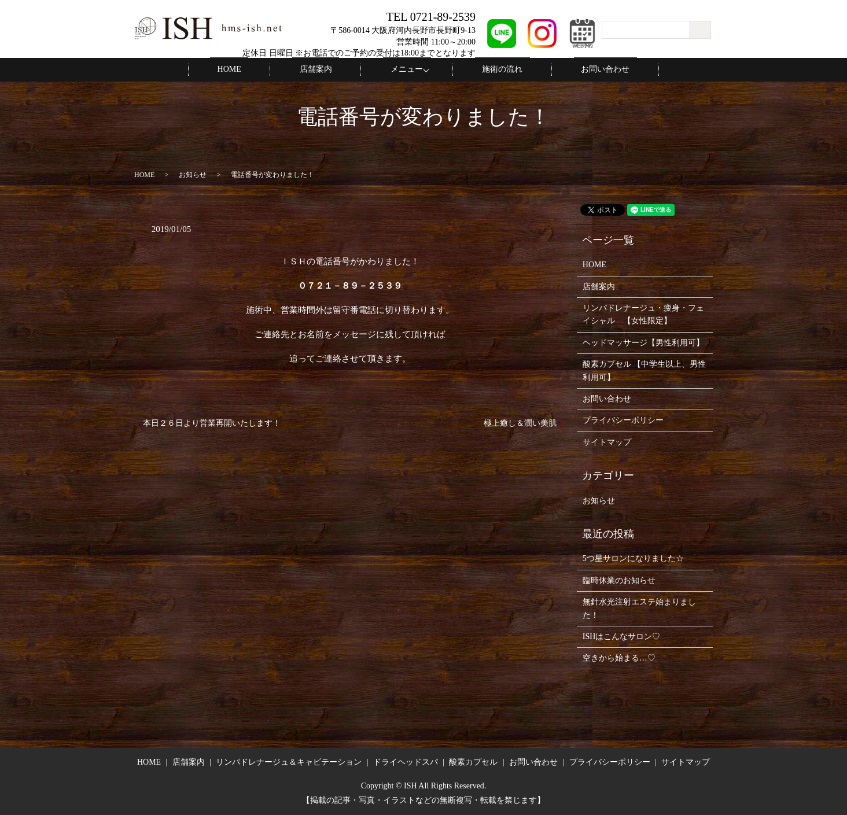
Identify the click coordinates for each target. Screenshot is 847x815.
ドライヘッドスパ (405, 761)
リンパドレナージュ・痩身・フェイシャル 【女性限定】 (643, 313)
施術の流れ (492, 69)
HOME (254, 69)
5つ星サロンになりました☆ (633, 558)
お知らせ (193, 174)
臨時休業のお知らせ (619, 580)
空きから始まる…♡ (619, 657)
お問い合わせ (580, 69)
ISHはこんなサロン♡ (622, 636)
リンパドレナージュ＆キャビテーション (289, 761)
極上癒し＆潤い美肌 (520, 422)
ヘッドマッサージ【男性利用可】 (643, 342)
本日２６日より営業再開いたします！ (212, 422)
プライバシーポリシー (623, 419)
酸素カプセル (473, 761)
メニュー (403, 69)
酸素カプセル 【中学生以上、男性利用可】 (644, 370)
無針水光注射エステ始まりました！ (639, 607)
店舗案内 (326, 69)
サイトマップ (607, 441)
